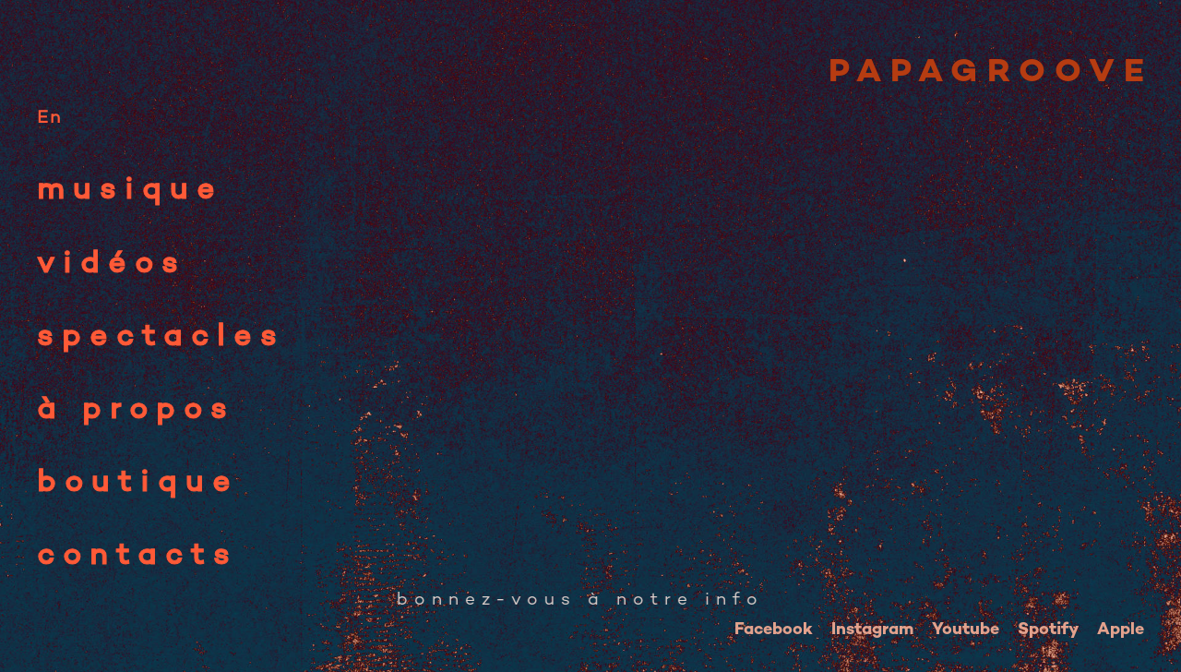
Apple (1120, 630)
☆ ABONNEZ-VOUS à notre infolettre (602, 600)
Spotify (1048, 630)
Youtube (965, 630)
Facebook (773, 630)
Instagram (872, 630)
